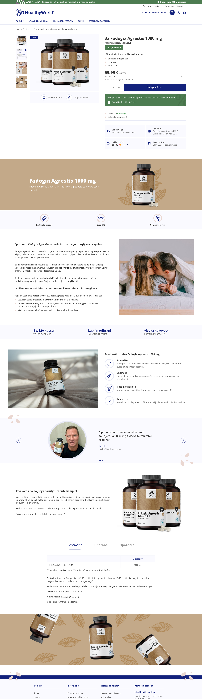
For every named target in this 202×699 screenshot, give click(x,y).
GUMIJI (81, 21)
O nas (36, 693)
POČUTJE (20, 21)
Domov (19, 29)
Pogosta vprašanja (152, 6)
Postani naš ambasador (111, 693)
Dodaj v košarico (155, 87)
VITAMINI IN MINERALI (38, 21)
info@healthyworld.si (175, 6)
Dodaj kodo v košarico (173, 2)
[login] (178, 12)
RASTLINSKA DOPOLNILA (99, 21)
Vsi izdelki (28, 29)
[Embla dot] (100, 460)
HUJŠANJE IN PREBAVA (63, 21)
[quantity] (113, 87)
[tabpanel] (101, 576)
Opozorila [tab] (127, 545)
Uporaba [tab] (101, 545)
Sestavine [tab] (75, 545)
